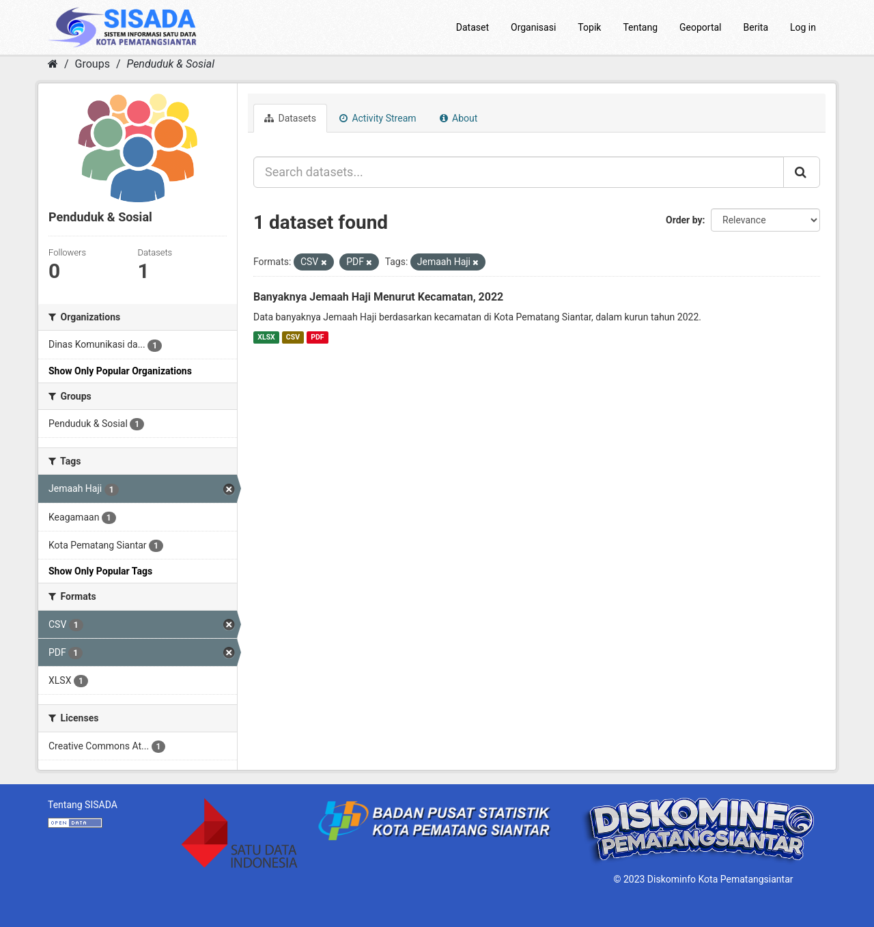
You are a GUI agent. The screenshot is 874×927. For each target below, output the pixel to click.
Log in (803, 27)
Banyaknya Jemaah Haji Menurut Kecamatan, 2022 (378, 296)
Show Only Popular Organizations (120, 370)
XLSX (265, 337)
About (459, 118)
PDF (317, 337)
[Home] (53, 63)
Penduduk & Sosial (170, 63)
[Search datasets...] (518, 172)
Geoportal (700, 27)
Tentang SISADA (82, 804)
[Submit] (801, 172)
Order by (684, 220)
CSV (293, 337)
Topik (589, 27)
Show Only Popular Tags (100, 571)
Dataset (472, 27)
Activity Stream (378, 118)
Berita (756, 27)
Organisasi (533, 27)
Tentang (640, 27)
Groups (92, 63)
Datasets (290, 118)
